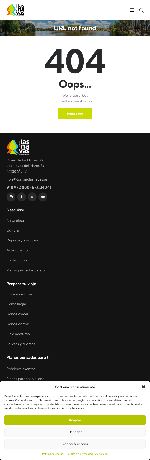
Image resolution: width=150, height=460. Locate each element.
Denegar (75, 432)
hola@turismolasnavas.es (27, 179)
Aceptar (75, 420)
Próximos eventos (21, 369)
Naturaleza (16, 220)
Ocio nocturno (18, 334)
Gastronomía (17, 260)
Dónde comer (17, 314)
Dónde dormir (18, 324)
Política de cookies (53, 453)
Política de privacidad (80, 453)
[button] (143, 387)
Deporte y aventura (22, 240)
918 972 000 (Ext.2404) (29, 187)
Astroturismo (17, 250)
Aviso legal (101, 453)
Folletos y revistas (21, 344)
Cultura (13, 230)
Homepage (75, 114)
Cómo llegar (16, 304)
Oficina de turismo (21, 294)
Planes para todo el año (25, 379)
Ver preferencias (75, 444)
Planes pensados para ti (26, 270)
